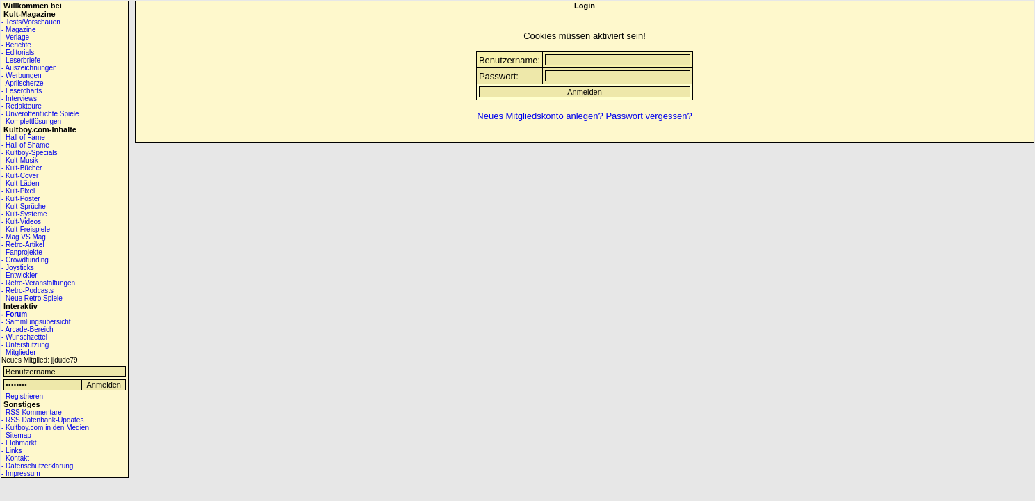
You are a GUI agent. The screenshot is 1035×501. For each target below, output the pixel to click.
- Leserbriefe (20, 60)
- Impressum (20, 473)
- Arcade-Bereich (27, 329)
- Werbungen (21, 75)
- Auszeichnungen (29, 68)
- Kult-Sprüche (23, 206)
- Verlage (15, 37)
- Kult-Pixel (18, 191)
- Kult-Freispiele (25, 229)
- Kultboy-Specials (29, 153)
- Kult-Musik (19, 160)
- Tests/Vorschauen (30, 22)
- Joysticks (17, 267)
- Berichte (16, 45)
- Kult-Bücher (21, 168)
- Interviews (19, 98)
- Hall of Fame (23, 137)
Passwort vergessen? (648, 116)
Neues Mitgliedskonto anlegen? (540, 116)
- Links (11, 450)
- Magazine (18, 29)
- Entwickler (19, 275)
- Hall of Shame (25, 145)
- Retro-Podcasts (27, 290)
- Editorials (17, 52)
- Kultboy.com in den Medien (45, 427)
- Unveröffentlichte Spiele (40, 114)
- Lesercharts (21, 91)
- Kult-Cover (19, 176)
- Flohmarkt (19, 443)
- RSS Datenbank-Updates (42, 420)
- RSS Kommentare (31, 412)
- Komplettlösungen (31, 121)
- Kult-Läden (20, 183)
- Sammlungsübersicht (35, 322)
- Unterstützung (25, 345)
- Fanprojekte (21, 252)
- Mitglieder (18, 352)
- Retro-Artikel (22, 244)
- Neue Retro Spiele (32, 298)
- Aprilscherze (22, 83)
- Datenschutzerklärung (37, 466)
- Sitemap (16, 435)
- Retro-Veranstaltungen (38, 283)
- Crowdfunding (25, 260)
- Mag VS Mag (23, 237)
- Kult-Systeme (24, 214)
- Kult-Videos (21, 221)
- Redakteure (21, 106)
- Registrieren (22, 396)
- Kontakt (15, 458)
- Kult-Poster (20, 198)
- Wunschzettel (24, 337)
